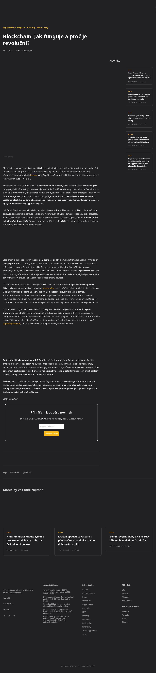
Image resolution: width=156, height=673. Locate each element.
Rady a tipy (42, 28)
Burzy (130, 71)
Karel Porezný (25, 50)
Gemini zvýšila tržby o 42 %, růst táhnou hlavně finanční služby (138, 124)
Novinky (31, 28)
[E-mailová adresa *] (51, 426)
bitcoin (33, 175)
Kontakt (6, 600)
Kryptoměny (9, 28)
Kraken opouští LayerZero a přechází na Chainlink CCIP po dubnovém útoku (139, 102)
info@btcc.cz (8, 605)
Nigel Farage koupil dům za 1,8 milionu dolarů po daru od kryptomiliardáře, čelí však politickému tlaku (138, 173)
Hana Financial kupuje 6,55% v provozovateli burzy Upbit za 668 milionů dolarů (138, 78)
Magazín (21, 28)
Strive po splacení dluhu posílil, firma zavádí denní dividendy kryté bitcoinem (139, 147)
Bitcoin (131, 141)
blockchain (14, 472)
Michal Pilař (132, 85)
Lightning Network (11, 323)
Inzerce (6, 611)
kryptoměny (48, 288)
